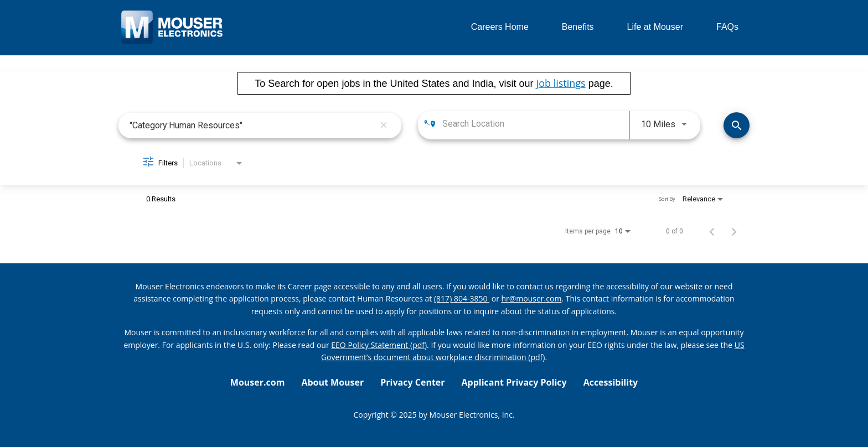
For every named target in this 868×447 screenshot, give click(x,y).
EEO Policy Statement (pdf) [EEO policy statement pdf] (379, 345)
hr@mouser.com (532, 298)
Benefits (578, 27)
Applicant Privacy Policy (514, 382)
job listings (561, 83)
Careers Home (500, 27)
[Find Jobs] (737, 125)
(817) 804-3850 (461, 298)
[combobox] (252, 125)
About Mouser (332, 382)
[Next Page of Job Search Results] (734, 231)
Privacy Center (412, 382)
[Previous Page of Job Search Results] (712, 231)
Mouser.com (257, 382)
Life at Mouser (655, 27)
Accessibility (610, 382)
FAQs (727, 27)
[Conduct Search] (737, 125)
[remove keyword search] (383, 125)
